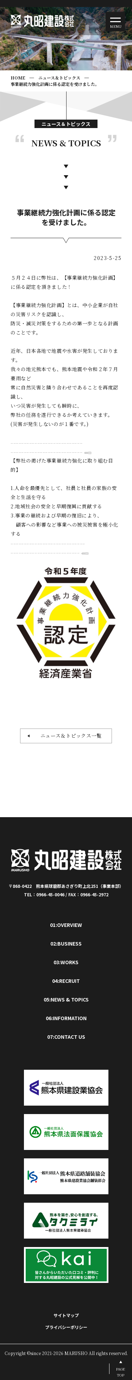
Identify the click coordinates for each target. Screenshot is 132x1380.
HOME (18, 78)
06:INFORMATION (66, 1018)
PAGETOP (120, 1372)
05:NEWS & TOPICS (66, 999)
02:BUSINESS (66, 943)
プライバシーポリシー (66, 1327)
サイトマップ (66, 1315)
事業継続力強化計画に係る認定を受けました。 (55, 84)
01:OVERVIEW (66, 924)
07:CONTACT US (66, 1036)
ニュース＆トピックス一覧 (68, 735)
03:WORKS (66, 962)
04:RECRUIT (66, 980)
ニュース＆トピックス (59, 78)
